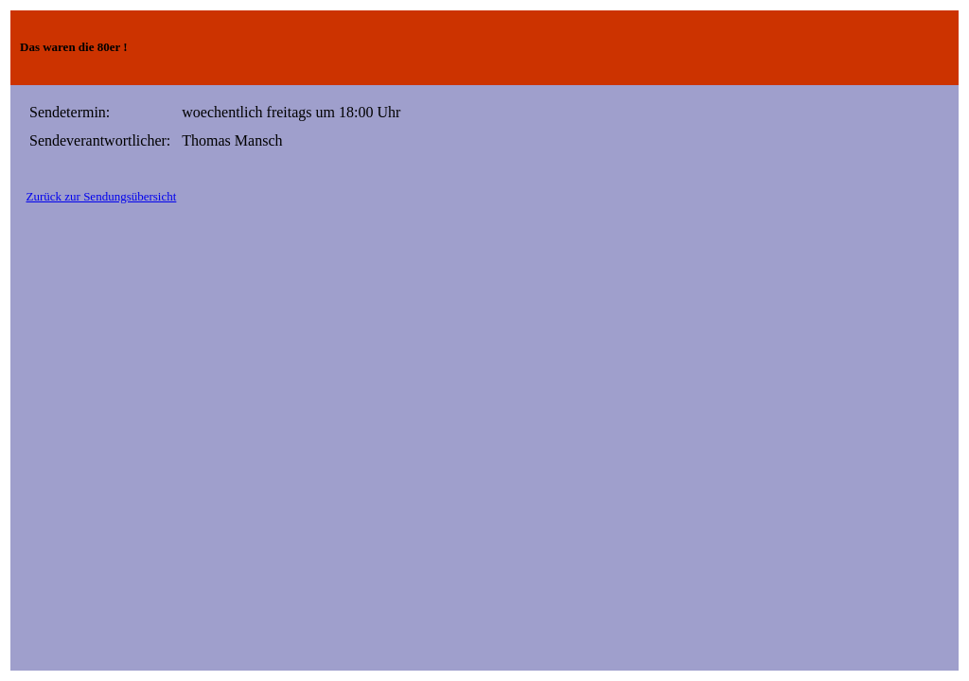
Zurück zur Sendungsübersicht (101, 196)
